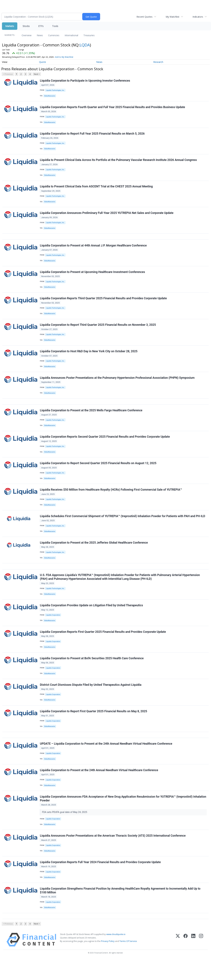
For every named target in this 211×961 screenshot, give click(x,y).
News (40, 35)
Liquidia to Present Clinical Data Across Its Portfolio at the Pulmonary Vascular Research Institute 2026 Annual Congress (118, 160)
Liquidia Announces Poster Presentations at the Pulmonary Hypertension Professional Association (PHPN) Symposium (117, 378)
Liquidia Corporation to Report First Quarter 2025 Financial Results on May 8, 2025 (93, 712)
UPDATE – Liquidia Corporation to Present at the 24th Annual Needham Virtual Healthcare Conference (106, 745)
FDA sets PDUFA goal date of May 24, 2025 (65, 813)
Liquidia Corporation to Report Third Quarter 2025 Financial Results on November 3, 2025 (98, 325)
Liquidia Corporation (53, 616)
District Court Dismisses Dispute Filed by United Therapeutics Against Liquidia (90, 686)
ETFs (41, 26)
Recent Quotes (144, 16)
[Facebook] (185, 941)
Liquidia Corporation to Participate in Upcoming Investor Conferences (85, 80)
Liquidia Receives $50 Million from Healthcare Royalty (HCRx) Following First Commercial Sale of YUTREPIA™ (111, 490)
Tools (55, 26)
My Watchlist (172, 16)
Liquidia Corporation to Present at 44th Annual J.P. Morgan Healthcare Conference (93, 245)
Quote (42, 62)
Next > (37, 74)
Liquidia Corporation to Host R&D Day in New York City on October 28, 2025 (88, 352)
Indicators (198, 16)
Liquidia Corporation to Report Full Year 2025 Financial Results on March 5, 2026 (92, 133)
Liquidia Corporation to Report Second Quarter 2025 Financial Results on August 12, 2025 (98, 464)
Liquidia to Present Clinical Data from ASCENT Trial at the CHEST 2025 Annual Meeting (96, 186)
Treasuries (89, 35)
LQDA (85, 45)
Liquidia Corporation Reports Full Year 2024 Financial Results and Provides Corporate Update (100, 864)
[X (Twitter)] (177, 941)
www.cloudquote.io (115, 936)
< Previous (8, 74)
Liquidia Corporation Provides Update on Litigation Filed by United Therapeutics (91, 606)
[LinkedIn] (193, 941)
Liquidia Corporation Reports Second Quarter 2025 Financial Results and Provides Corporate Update (105, 437)
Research (158, 62)
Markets (9, 26)
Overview (26, 35)
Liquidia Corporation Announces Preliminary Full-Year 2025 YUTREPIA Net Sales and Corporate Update (106, 213)
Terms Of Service (128, 942)
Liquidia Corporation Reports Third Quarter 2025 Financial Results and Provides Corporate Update (103, 298)
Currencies (53, 35)
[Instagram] (201, 941)
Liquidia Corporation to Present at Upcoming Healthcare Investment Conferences (92, 272)
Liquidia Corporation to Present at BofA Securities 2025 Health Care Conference (92, 659)
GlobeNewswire (49, 96)
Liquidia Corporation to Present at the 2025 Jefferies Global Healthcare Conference (94, 543)
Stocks (26, 26)
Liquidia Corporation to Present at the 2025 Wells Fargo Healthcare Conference (91, 411)
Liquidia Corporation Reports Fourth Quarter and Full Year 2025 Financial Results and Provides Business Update (112, 107)
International (71, 35)
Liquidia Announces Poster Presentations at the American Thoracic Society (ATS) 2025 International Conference (113, 837)
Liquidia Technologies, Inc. (55, 90)
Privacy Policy (108, 942)
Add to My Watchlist (64, 57)
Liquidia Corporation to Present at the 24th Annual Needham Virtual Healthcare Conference (99, 771)
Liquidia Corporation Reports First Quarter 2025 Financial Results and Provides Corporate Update (103, 633)
